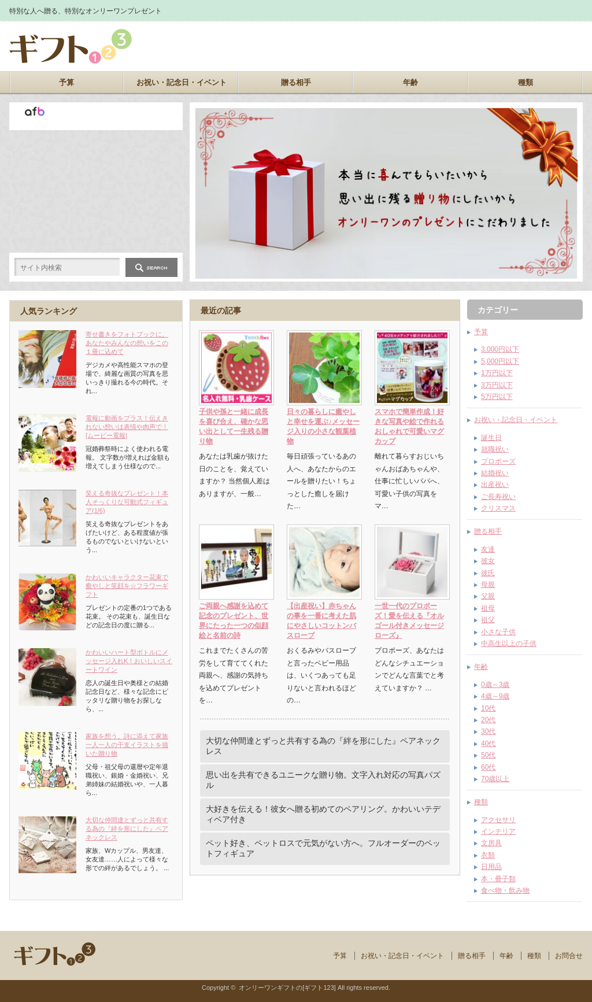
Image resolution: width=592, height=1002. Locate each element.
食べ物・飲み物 (505, 890)
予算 (66, 82)
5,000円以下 (500, 361)
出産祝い (495, 484)
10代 (488, 708)
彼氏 (488, 573)
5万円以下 (497, 397)
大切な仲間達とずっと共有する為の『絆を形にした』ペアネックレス (323, 746)
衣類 (488, 855)
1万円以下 (497, 373)
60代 (488, 767)
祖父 (488, 620)
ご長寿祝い (498, 497)
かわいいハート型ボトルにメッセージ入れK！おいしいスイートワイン (129, 661)
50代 (488, 755)
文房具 (491, 843)
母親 (488, 585)
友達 (488, 549)
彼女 (488, 561)
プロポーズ (498, 461)
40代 (488, 744)
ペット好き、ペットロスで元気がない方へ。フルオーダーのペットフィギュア (323, 848)
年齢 (410, 82)
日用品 (491, 867)
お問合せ (569, 956)
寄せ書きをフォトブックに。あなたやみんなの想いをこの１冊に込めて (127, 343)
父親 (488, 596)
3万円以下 (497, 385)
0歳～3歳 (495, 685)
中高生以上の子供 (508, 643)
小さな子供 (498, 632)
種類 (525, 82)
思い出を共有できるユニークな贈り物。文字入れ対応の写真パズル (323, 780)
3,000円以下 (500, 349)
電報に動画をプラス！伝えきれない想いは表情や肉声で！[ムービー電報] (127, 427)
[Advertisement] (447, 46)
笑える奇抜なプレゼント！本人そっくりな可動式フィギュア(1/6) (127, 502)
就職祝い (495, 449)
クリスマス (498, 508)
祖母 (488, 608)
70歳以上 (495, 779)
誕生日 (491, 438)
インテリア (498, 831)
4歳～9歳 (495, 696)
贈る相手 (296, 82)
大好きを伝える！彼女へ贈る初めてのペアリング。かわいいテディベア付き (323, 814)
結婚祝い (495, 473)
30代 (488, 731)
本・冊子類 (498, 879)
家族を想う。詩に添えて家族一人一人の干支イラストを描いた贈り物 (127, 745)
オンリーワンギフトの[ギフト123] (287, 987)
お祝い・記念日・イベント (181, 82)
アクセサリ (498, 820)
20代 (488, 720)
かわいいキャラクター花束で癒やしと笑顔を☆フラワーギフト (127, 586)
